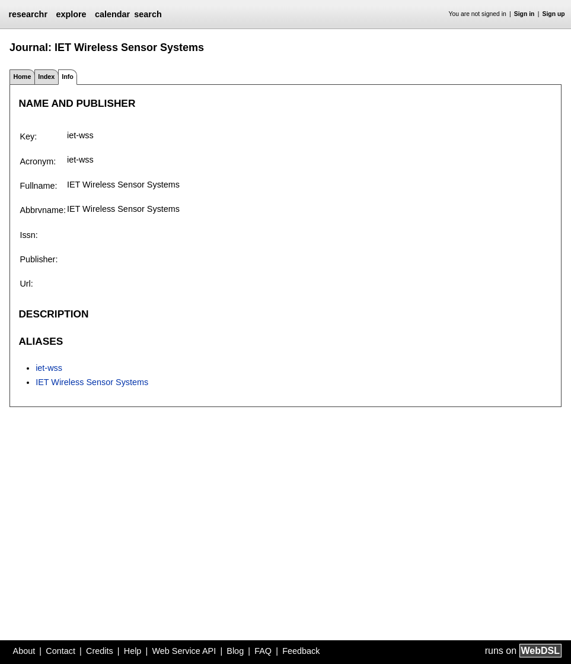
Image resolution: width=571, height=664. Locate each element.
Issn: (28, 235)
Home (22, 76)
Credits (99, 651)
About (24, 651)
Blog (235, 651)
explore (71, 14)
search (147, 14)
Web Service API (184, 651)
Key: (28, 136)
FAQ (263, 651)
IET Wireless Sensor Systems (92, 382)
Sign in (524, 14)
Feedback (301, 651)
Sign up (554, 14)
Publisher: (39, 259)
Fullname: (38, 185)
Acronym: (38, 161)
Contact (60, 651)
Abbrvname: (43, 210)
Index (46, 76)
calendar (112, 14)
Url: (26, 283)
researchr (27, 14)
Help (133, 651)
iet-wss (49, 368)
